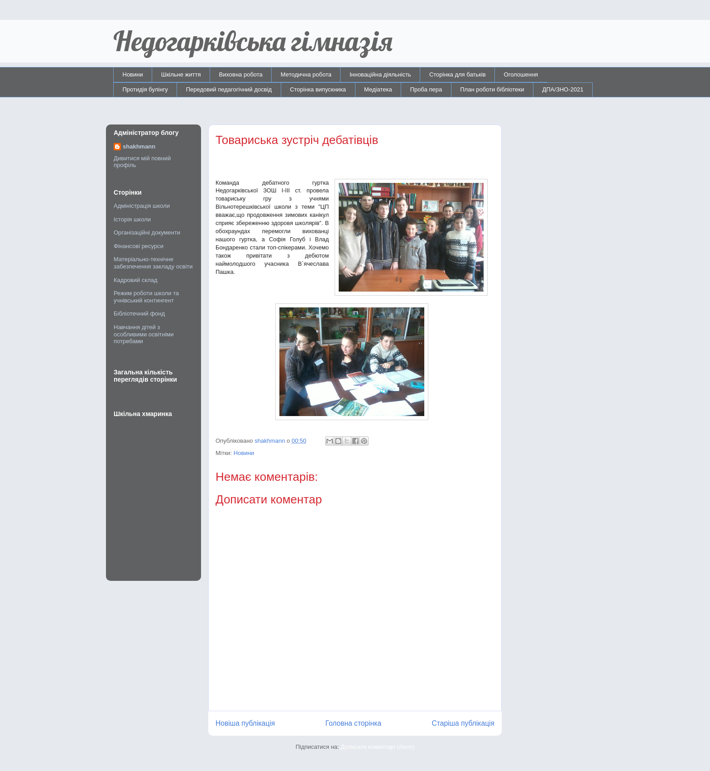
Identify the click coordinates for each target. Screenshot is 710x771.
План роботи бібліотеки (492, 89)
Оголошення (521, 74)
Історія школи (132, 219)
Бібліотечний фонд (139, 313)
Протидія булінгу (145, 89)
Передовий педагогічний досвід (229, 89)
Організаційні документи (147, 232)
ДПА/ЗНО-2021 (562, 89)
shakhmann (139, 146)
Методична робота (306, 74)
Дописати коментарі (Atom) (377, 746)
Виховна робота (241, 74)
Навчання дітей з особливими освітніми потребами (144, 334)
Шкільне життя (181, 74)
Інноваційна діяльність (380, 74)
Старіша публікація (463, 723)
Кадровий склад (136, 280)
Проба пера (426, 89)
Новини (133, 74)
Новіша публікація (245, 723)
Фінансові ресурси (138, 246)
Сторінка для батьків (457, 74)
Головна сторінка (354, 723)
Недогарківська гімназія (253, 41)
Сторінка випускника (318, 89)
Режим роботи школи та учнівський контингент (146, 297)
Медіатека (378, 89)
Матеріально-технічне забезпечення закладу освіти (153, 263)
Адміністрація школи (142, 205)
